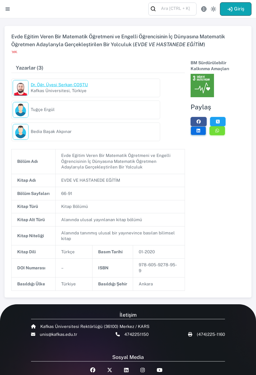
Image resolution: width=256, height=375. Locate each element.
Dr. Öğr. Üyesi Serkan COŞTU (59, 84)
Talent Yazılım (62, 367)
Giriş (235, 9)
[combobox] (172, 8)
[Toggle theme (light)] (213, 9)
